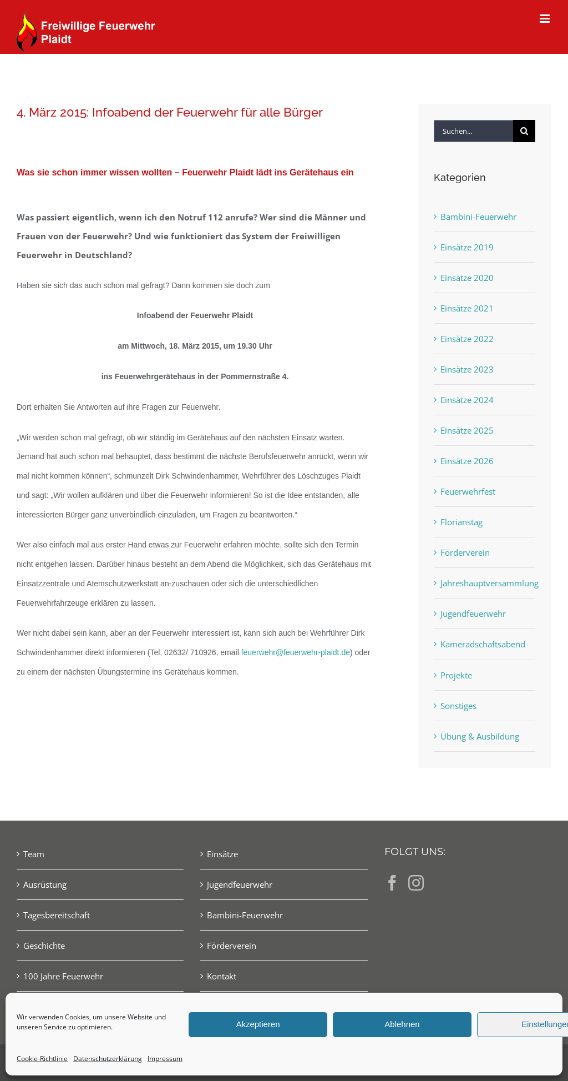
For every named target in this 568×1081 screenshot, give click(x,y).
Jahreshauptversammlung (485, 583)
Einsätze (222, 853)
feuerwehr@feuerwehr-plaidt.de (295, 652)
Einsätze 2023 (467, 369)
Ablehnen (401, 1024)
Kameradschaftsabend (482, 644)
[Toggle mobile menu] (545, 18)
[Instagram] (416, 883)
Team (33, 853)
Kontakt (221, 976)
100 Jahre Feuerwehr (63, 976)
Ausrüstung (45, 884)
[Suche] (524, 131)
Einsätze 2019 (467, 247)
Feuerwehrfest (467, 491)
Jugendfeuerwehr (473, 613)
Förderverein (465, 552)
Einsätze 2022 (467, 338)
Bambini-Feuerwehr (478, 216)
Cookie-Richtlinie (42, 1058)
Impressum (165, 1058)
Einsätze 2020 (467, 277)
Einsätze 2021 (467, 308)
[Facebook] (392, 883)
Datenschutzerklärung (107, 1058)
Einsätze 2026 (467, 460)
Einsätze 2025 (467, 430)
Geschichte (44, 945)
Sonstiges (458, 705)
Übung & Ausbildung (479, 736)
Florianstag (461, 521)
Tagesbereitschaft (56, 915)
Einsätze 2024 (467, 399)
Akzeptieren (258, 1024)
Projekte (456, 675)
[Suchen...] (473, 131)
